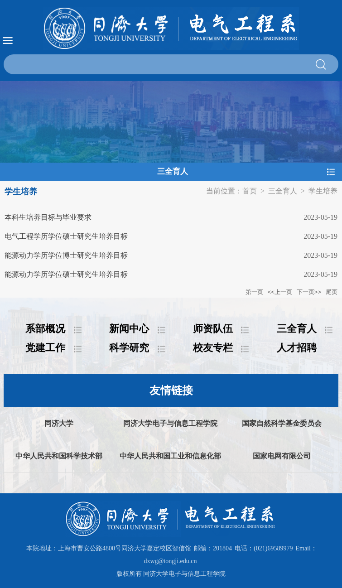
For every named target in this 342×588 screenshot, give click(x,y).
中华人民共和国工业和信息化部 (170, 456)
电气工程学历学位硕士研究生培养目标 (66, 236)
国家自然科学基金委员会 (282, 423)
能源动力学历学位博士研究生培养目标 (66, 255)
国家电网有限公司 (282, 456)
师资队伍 (213, 328)
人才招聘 (297, 347)
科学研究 (129, 347)
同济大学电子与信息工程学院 (170, 423)
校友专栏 (213, 347)
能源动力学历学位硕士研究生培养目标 (66, 274)
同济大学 (58, 423)
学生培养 (322, 191)
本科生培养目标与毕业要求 (48, 217)
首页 (249, 191)
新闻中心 (129, 328)
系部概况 (45, 328)
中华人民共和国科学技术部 (58, 456)
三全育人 (282, 191)
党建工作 (45, 347)
